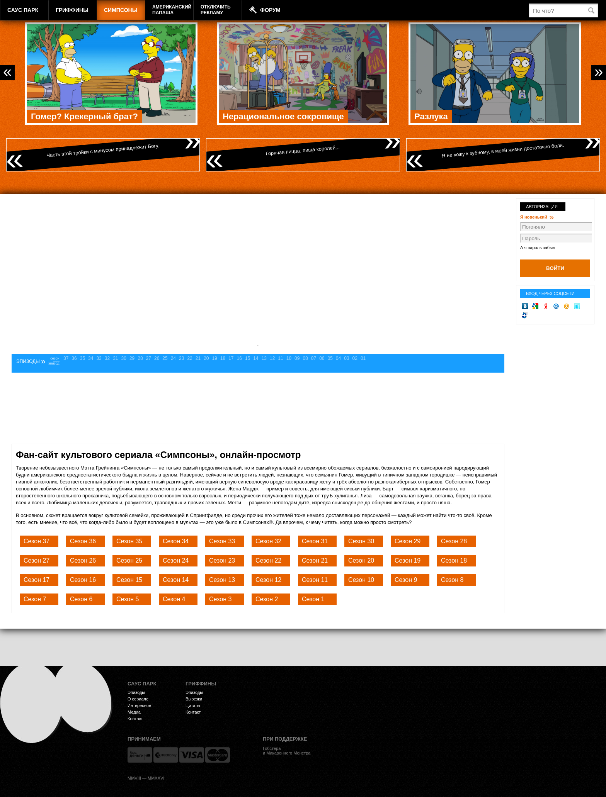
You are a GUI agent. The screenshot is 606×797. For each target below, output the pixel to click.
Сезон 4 (174, 599)
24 (173, 358)
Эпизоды (136, 692)
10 (288, 358)
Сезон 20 (361, 560)
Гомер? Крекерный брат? (84, 116)
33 (98, 358)
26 (156, 358)
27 (148, 358)
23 (181, 358)
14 (255, 358)
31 (115, 358)
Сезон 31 (315, 541)
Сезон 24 (176, 560)
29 (131, 358)
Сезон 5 (127, 599)
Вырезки (194, 699)
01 (363, 358)
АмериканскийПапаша (171, 9)
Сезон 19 (407, 560)
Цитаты (193, 705)
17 (230, 358)
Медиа (134, 712)
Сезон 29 (407, 541)
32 (107, 358)
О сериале (138, 699)
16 (239, 358)
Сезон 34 (176, 541)
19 (214, 358)
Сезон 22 (268, 560)
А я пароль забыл (537, 247)
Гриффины (72, 10)
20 (206, 358)
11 (280, 358)
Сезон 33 (222, 541)
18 (222, 358)
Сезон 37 (36, 541)
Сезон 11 (315, 580)
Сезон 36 (83, 541)
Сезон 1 (313, 599)
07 (313, 358)
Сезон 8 (452, 580)
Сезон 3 (220, 599)
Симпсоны (120, 10)
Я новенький (537, 217)
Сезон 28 (454, 541)
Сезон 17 (36, 580)
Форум (270, 10)
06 (321, 358)
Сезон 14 (176, 580)
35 (82, 358)
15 (247, 358)
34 (90, 358)
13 (264, 358)
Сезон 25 (129, 560)
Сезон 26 (83, 560)
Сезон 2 (266, 599)
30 (123, 358)
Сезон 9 (406, 580)
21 (198, 358)
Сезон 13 (222, 580)
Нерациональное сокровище (283, 116)
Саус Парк (22, 10)
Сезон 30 (361, 541)
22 (189, 358)
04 (338, 358)
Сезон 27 (36, 560)
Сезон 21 (315, 560)
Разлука (431, 116)
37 (65, 358)
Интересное (139, 705)
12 (272, 358)
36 (74, 358)
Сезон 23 (222, 560)
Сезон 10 (361, 580)
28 (140, 358)
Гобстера (272, 748)
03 (346, 358)
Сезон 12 (268, 580)
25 (164, 358)
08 (305, 358)
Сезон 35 (129, 541)
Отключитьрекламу (216, 9)
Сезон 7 (35, 599)
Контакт (135, 718)
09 (297, 358)
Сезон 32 (268, 541)
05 (330, 358)
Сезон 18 (454, 560)
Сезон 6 (81, 599)
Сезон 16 (83, 580)
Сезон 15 (129, 580)
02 (354, 358)
